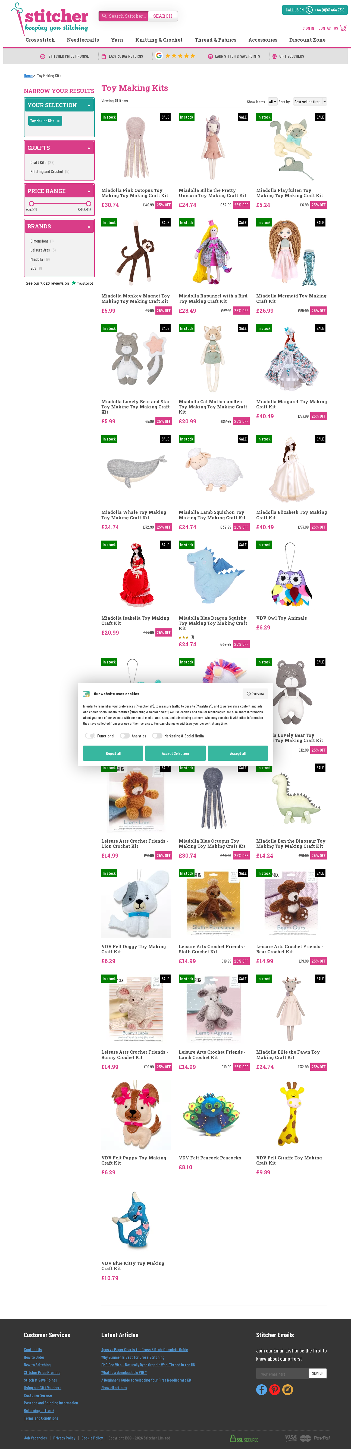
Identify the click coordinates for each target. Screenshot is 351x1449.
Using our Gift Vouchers (42, 1387)
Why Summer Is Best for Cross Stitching (132, 1357)
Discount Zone (307, 39)
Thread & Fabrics (215, 39)
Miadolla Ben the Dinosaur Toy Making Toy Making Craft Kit (291, 843)
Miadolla (40, 259)
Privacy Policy (64, 1437)
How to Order (34, 1357)
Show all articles (114, 1387)
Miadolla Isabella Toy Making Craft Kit (135, 620)
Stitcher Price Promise (42, 1372)
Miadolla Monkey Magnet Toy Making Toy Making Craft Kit (135, 298)
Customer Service (38, 1395)
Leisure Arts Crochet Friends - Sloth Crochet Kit (212, 949)
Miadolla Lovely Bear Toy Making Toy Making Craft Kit (289, 738)
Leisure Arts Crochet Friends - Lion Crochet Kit (134, 843)
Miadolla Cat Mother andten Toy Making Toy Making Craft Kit (213, 407)
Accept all (238, 753)
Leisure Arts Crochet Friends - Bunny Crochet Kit (134, 1054)
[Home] (28, 75)
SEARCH (162, 16)
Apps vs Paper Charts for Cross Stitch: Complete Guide (144, 1349)
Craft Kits (42, 162)
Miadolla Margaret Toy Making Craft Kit (291, 404)
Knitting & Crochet (159, 39)
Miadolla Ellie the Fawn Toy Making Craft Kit (288, 1054)
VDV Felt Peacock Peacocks (210, 1157)
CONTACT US (328, 27)
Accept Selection (175, 753)
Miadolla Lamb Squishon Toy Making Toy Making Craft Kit (212, 515)
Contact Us (33, 1349)
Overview (255, 693)
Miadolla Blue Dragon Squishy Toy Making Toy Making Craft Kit (213, 623)
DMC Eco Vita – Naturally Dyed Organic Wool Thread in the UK (148, 1364)
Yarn (117, 39)
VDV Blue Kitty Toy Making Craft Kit (132, 1266)
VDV (36, 268)
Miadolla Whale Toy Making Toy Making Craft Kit (133, 515)
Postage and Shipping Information (51, 1402)
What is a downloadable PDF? (124, 1372)
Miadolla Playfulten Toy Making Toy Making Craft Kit (289, 193)
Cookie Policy (92, 1437)
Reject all (113, 753)
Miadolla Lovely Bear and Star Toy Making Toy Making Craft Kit (135, 407)
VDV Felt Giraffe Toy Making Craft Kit (289, 1160)
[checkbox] (98, 736)
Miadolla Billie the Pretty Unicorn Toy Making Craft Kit (212, 193)
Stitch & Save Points (40, 1379)
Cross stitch (40, 39)
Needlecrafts (83, 39)
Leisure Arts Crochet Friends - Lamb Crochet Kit (212, 1054)
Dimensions (42, 240)
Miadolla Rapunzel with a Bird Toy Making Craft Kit (213, 298)
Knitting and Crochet (49, 171)
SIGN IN (308, 27)
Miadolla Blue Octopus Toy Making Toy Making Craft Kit (212, 843)
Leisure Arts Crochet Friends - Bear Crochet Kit (289, 949)
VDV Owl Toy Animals (281, 617)
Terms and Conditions (41, 1417)
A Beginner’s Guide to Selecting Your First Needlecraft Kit (146, 1379)
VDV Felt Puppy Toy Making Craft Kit (133, 1160)
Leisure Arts (43, 249)
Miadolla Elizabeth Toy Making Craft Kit (291, 515)
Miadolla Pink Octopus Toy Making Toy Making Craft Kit (134, 193)
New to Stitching (37, 1364)
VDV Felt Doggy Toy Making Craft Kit (133, 949)
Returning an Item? (39, 1410)
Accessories (262, 39)
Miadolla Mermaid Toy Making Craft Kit (291, 298)
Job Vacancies (35, 1437)
